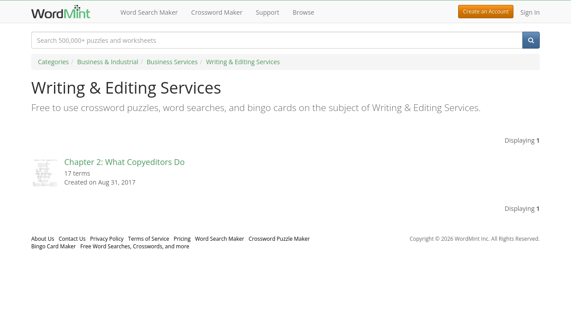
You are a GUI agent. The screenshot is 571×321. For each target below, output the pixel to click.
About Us (42, 239)
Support (267, 12)
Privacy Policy (107, 239)
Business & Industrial (107, 62)
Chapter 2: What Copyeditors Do (124, 161)
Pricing (182, 239)
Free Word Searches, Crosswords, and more (134, 246)
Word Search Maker (149, 12)
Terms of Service (148, 239)
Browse (303, 12)
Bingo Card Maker (53, 246)
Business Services (172, 62)
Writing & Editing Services (243, 62)
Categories (53, 62)
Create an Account (486, 11)
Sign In (530, 12)
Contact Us (72, 239)
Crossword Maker (217, 12)
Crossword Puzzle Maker (279, 239)
